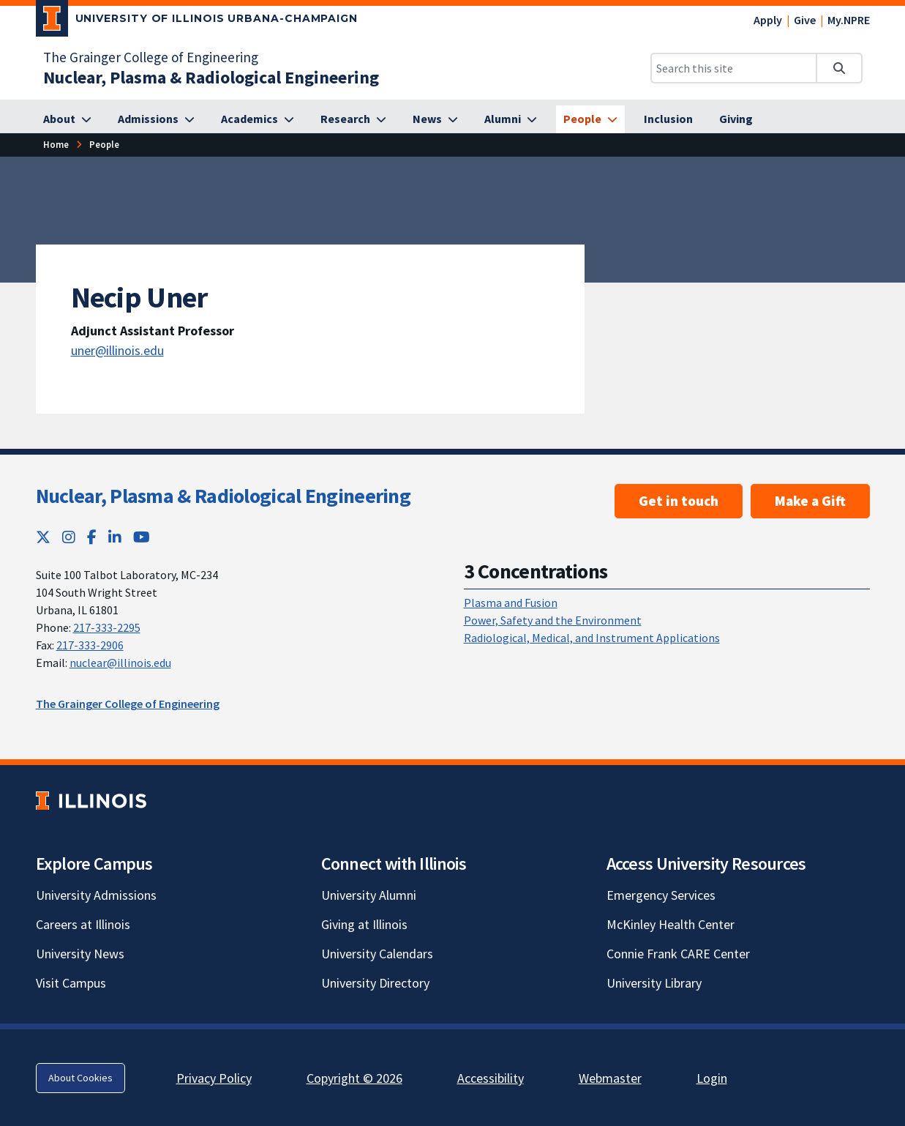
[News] (435, 119)
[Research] (353, 119)
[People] (590, 119)
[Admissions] (156, 119)
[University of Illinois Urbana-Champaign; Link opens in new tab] (197, 21)
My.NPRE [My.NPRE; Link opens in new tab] (848, 19)
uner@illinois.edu (117, 350)
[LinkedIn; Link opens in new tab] (114, 537)
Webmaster (610, 1078)
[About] (67, 119)
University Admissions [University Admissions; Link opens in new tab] (96, 895)
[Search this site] (734, 68)
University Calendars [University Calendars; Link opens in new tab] (377, 953)
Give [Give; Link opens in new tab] (805, 19)
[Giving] (736, 119)
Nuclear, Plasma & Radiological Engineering (223, 495)
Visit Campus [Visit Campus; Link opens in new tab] (71, 982)
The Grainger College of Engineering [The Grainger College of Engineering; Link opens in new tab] (150, 57)
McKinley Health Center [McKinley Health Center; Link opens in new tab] (671, 924)
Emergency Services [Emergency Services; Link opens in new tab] (661, 895)
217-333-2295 (106, 627)
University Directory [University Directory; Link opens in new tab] (375, 982)
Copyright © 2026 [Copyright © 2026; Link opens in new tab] (354, 1078)
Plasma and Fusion (510, 602)
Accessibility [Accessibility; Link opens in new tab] (490, 1078)
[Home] (56, 144)
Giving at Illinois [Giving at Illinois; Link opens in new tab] (364, 924)
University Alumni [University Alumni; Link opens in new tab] (368, 895)
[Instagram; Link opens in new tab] (68, 537)
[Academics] (257, 119)
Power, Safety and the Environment (553, 620)
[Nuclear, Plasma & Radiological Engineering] (211, 77)
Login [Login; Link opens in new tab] (711, 1078)
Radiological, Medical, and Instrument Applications (592, 637)
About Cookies (80, 1077)
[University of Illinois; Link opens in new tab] (91, 800)
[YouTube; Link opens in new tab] (141, 537)
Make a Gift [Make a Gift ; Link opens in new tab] (810, 501)
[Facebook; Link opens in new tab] (92, 537)
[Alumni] (510, 119)
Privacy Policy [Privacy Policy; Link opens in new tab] (214, 1078)
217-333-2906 (90, 645)
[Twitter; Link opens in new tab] (43, 537)
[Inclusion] (668, 119)
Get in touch (678, 501)
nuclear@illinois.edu (120, 662)
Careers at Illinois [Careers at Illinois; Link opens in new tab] (83, 924)
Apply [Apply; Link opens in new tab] (768, 19)
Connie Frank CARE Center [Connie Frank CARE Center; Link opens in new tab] (678, 953)
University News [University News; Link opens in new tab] (80, 953)
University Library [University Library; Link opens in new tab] (654, 982)
